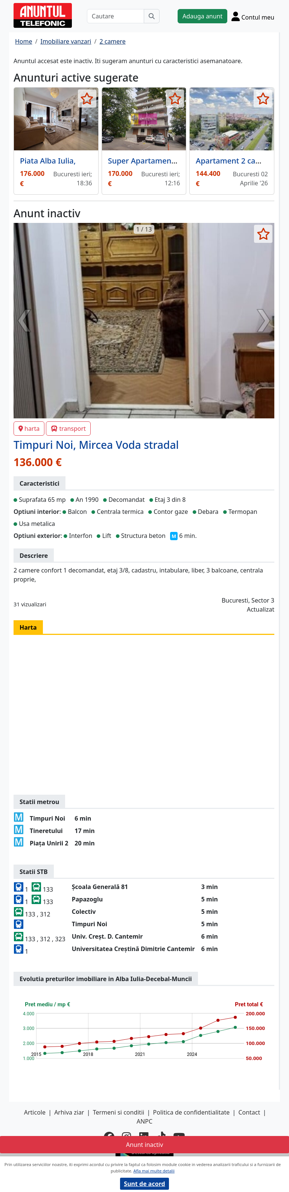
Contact (249, 1112)
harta (29, 428)
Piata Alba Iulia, (48, 161)
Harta (28, 627)
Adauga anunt (202, 16)
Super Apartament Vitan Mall (160, 161)
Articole (35, 1112)
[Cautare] (115, 16)
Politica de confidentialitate (191, 1112)
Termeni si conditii (118, 1112)
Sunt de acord (144, 1184)
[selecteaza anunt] (87, 98)
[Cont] (253, 16)
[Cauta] (152, 16)
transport (68, 428)
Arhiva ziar (69, 1112)
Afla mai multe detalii (153, 1171)
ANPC (144, 1121)
